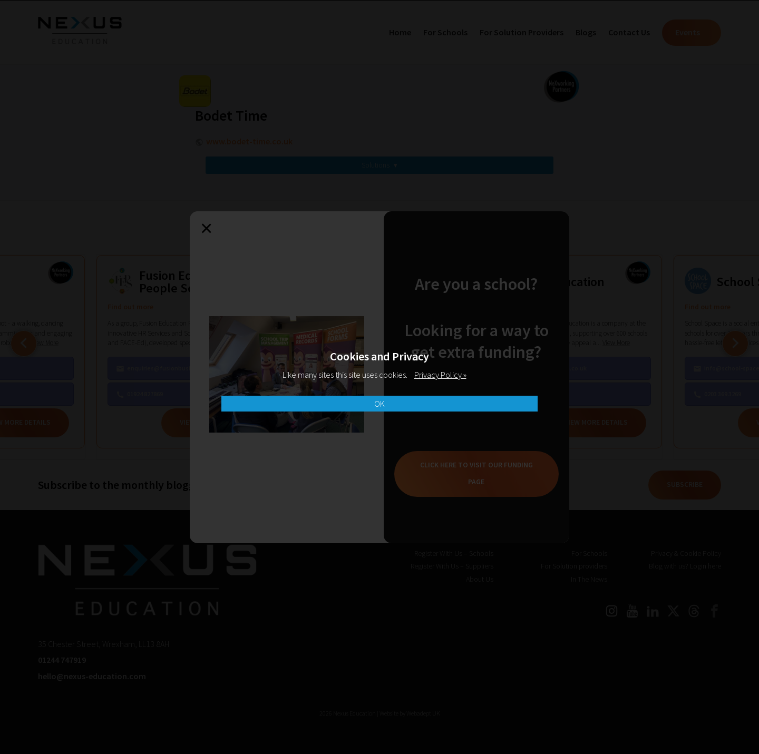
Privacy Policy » (440, 374)
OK (379, 403)
